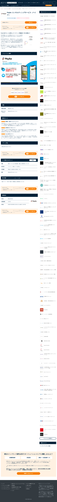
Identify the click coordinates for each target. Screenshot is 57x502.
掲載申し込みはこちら (28, 473)
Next (36, 68)
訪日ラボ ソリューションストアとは (18, 483)
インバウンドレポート (15, 5)
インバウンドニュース (26, 5)
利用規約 (4, 22)
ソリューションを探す (5, 5)
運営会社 (28, 488)
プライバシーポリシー (16, 488)
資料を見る (31, 22)
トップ (3, 483)
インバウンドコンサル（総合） (45, 445)
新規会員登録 (48, 5)
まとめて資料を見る (32, 27)
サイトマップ (28, 487)
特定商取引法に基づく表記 (16, 487)
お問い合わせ (28, 485)
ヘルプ (13, 490)
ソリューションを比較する (47, 438)
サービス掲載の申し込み (30, 483)
